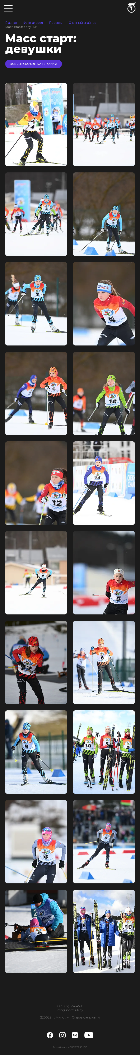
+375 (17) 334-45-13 (70, 1006)
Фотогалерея (33, 23)
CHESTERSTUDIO (78, 1047)
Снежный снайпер (82, 23)
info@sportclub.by (70, 1010)
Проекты (55, 23)
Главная (11, 23)
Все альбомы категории (33, 64)
